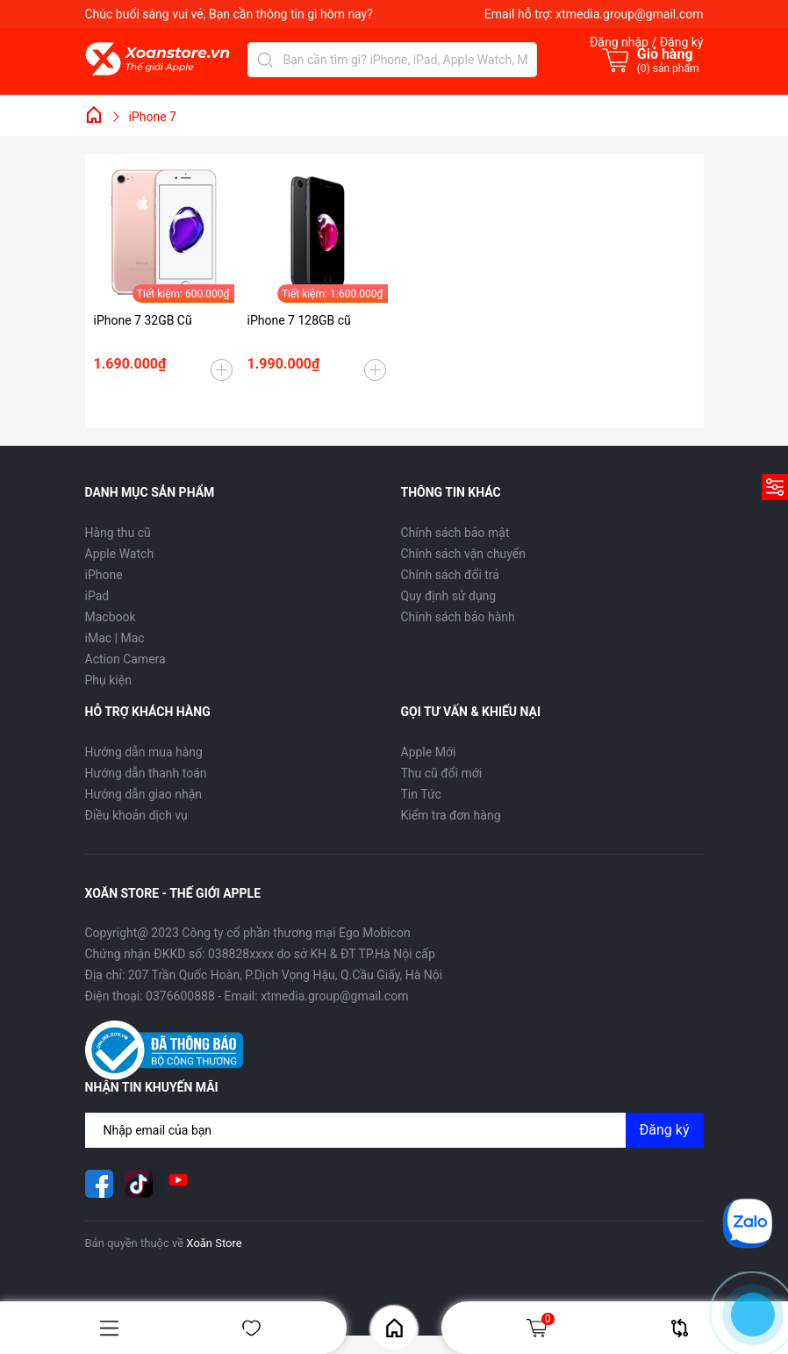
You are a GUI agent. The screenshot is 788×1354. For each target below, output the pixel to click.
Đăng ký (665, 1129)
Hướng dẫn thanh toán (146, 773)
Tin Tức (421, 794)
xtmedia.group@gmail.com (629, 14)
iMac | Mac (115, 638)
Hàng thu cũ (118, 533)
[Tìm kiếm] (265, 59)
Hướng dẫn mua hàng (144, 752)
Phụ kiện (108, 680)
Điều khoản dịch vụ (136, 815)
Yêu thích (251, 1328)
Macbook (110, 617)
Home (394, 1328)
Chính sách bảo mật (455, 533)
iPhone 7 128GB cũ (299, 320)
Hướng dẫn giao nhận (144, 794)
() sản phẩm (668, 68)
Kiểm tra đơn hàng (451, 815)
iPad (97, 596)
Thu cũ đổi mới (442, 773)
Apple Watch (119, 554)
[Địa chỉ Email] (394, 1130)
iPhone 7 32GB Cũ (143, 320)
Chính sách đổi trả (450, 575)
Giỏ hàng (540, 1328)
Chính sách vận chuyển (464, 554)
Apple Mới (428, 752)
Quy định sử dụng (449, 596)
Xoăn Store (213, 1243)
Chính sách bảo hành (458, 617)
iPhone (104, 575)
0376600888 (180, 996)
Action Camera (125, 659)
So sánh (680, 1328)
